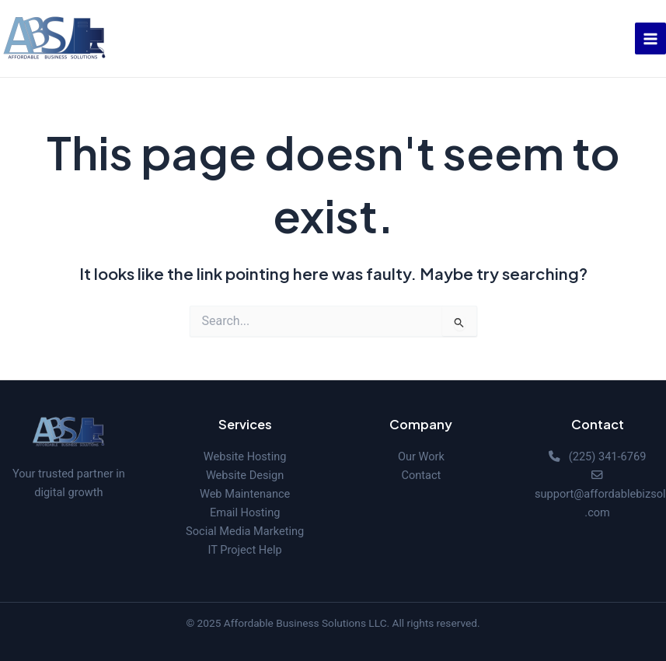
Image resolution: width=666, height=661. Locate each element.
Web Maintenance (245, 494)
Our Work (421, 456)
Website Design (245, 475)
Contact (421, 475)
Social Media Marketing (245, 531)
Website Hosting (245, 456)
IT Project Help (245, 550)
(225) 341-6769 (608, 456)
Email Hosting (245, 512)
